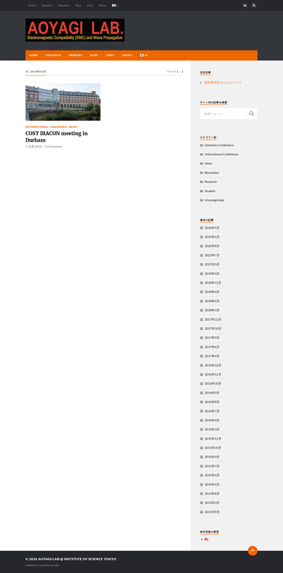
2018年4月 (212, 301)
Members (64, 5)
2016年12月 (213, 365)
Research (47, 5)
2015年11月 (213, 438)
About (102, 5)
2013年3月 (212, 502)
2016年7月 (212, 411)
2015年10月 (213, 447)
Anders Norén (49, 565)
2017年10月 (213, 328)
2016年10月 (213, 383)
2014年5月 (212, 484)
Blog (78, 5)
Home (32, 5)
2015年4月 (212, 475)
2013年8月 (212, 493)
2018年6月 (212, 291)
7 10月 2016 (34, 146)
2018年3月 (212, 310)
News (73, 126)
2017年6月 (212, 347)
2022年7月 (212, 255)
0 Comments (53, 146)
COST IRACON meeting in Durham (57, 136)
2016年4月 (212, 420)
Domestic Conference (219, 145)
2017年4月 (212, 356)
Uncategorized (214, 200)
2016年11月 (213, 374)
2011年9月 (212, 512)
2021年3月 (212, 264)
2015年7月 (212, 466)
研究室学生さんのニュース (222, 82)
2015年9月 (212, 456)
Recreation (212, 172)
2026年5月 (212, 227)
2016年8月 (212, 402)
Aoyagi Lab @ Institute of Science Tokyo (77, 559)
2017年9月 (212, 337)
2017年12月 (213, 319)
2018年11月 (213, 282)
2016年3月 (212, 429)
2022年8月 (212, 246)
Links (90, 5)
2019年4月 (212, 273)
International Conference (47, 126)
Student (210, 191)
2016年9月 (212, 392)
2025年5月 (212, 237)
